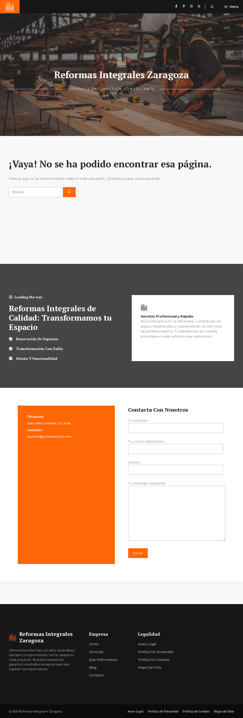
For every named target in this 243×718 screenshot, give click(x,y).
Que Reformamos (103, 660)
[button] (212, 6)
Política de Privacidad (155, 652)
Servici (94, 652)
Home (94, 644)
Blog (92, 667)
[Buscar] (69, 192)
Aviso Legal (147, 644)
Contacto (96, 675)
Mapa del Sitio (149, 667)
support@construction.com (49, 437)
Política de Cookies (153, 660)
